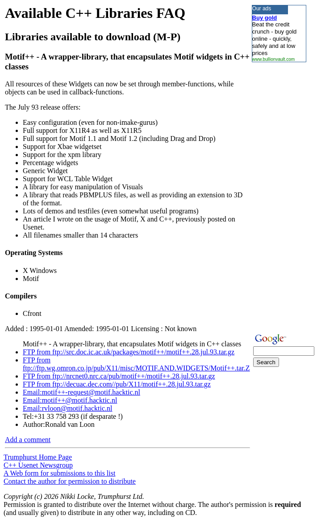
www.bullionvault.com (273, 59)
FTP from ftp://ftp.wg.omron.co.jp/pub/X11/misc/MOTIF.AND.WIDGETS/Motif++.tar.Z (136, 364)
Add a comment (27, 439)
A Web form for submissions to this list (59, 473)
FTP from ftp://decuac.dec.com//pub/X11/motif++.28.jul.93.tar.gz (117, 384)
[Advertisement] (278, 196)
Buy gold (264, 17)
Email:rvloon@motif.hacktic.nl (67, 408)
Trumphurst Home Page (38, 457)
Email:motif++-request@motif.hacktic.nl (81, 392)
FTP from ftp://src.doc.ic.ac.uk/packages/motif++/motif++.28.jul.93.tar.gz (128, 352)
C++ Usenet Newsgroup (38, 465)
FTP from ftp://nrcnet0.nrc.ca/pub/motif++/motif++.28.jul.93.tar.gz (119, 376)
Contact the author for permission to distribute (70, 481)
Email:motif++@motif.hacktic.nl (70, 400)
